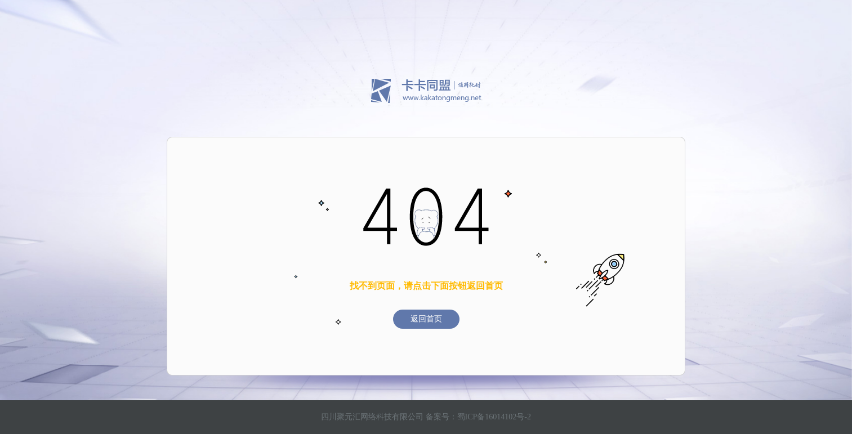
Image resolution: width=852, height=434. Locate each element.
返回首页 (426, 319)
